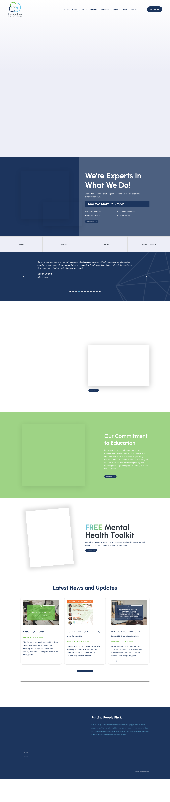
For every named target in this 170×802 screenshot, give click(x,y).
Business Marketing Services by (32, 792)
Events (84, 9)
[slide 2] (76, 294)
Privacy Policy (121, 792)
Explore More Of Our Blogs (85, 687)
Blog (125, 9)
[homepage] (15, 9)
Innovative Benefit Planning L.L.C (43, 788)
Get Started (154, 9)
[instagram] (138, 788)
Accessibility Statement (134, 792)
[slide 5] (85, 294)
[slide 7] (91, 294)
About (74, 9)
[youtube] (147, 788)
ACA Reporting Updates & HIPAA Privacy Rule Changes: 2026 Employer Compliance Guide (128, 640)
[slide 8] (94, 294)
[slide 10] (100, 294)
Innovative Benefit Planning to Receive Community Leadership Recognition (82, 640)
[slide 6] (88, 294)
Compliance (44, 642)
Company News (90, 655)
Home (66, 9)
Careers (116, 9)
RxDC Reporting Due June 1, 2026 (39, 634)
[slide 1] (73, 294)
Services (93, 9)
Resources (105, 9)
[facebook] (134, 788)
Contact (134, 9)
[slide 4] (82, 294)
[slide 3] (79, 294)
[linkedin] (143, 788)
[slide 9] (97, 294)
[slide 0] (70, 294)
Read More (29, 666)
